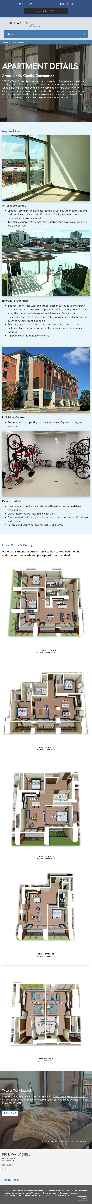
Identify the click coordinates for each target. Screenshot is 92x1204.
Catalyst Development (52, 91)
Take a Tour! (10, 1113)
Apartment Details (19, 42)
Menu (10, 34)
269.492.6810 (46, 11)
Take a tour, (60, 1096)
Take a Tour (68, 4)
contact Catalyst (76, 1096)
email (4, 1169)
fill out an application (14, 1099)
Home (5, 42)
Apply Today (24, 4)
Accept (82, 1198)
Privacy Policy (44, 1195)
